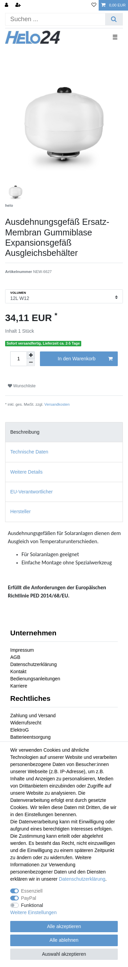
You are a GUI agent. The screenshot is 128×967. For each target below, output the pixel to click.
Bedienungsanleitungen (35, 678)
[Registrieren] (19, 5)
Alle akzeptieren (64, 926)
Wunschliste (21, 386)
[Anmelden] (7, 5)
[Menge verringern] (31, 362)
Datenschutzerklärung (33, 664)
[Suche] (114, 19)
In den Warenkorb (85, 359)
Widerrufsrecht (25, 722)
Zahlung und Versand (33, 715)
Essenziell (32, 891)
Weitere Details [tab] (26, 472)
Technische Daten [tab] (29, 451)
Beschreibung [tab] (25, 432)
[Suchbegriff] (55, 19)
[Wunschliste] (94, 5)
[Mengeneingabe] (18, 358)
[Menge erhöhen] (31, 355)
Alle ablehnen (64, 940)
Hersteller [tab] (20, 511)
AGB (15, 657)
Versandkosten (57, 404)
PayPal (28, 898)
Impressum (22, 650)
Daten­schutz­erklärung (82, 879)
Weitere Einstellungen (33, 912)
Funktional (32, 905)
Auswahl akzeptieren (64, 954)
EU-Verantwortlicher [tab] (31, 491)
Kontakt (18, 671)
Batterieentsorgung (30, 737)
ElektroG (19, 730)
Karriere (18, 686)
